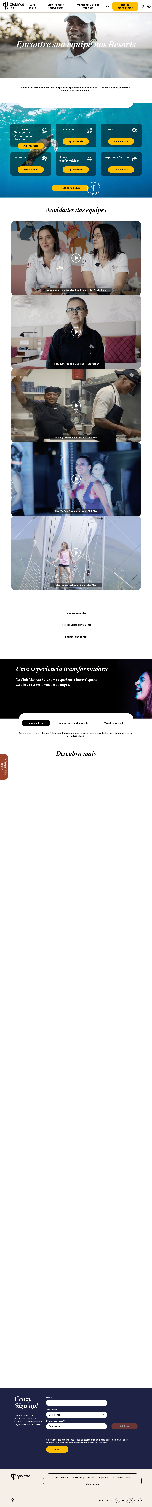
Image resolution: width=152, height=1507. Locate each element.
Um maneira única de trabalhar (88, 6)
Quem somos (32, 6)
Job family (51, 1409)
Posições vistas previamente (76, 624)
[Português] (148, 5)
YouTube (139, 1500)
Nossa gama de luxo (70, 188)
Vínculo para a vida (114, 723)
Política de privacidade (83, 1477)
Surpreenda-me (36, 723)
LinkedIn (133, 1500)
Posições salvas (73, 636)
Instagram (123, 1500)
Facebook (128, 1500)
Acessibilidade (61, 1477)
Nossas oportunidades (125, 6)
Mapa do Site (92, 1484)
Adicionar (124, 1426)
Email (49, 1397)
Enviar (57, 1449)
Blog (107, 6)
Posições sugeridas (76, 613)
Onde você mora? (55, 1421)
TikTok (117, 1500)
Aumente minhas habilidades (74, 723)
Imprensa (103, 1477)
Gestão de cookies (121, 1477)
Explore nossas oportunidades (56, 6)
